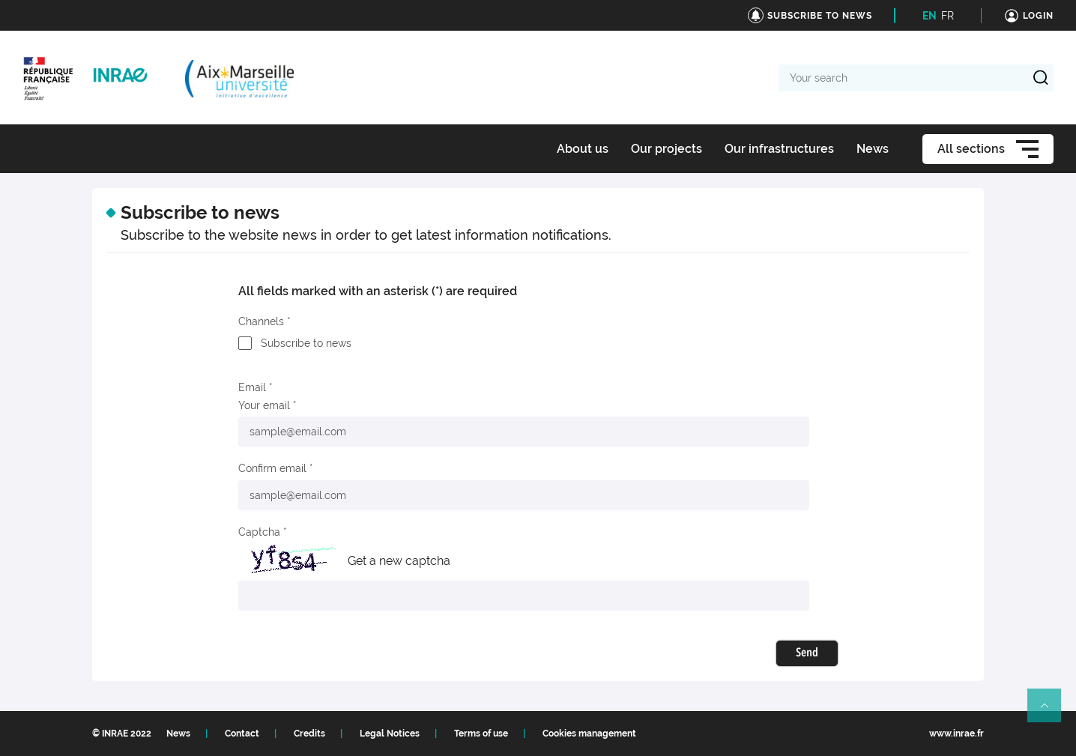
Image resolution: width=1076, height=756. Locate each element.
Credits (309, 733)
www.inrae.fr (956, 733)
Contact (242, 733)
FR (947, 16)
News (178, 733)
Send (807, 653)
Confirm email (272, 468)
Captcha (259, 532)
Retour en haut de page (1050, 711)
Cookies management (589, 733)
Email (252, 387)
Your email (264, 405)
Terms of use (481, 733)
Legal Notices (390, 733)
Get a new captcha (399, 561)
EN (929, 16)
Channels (261, 321)
